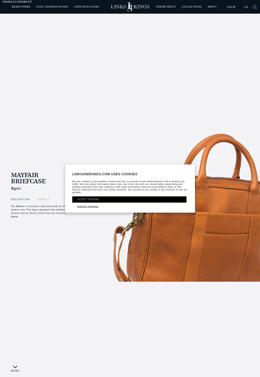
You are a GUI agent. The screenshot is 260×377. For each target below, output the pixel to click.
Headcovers (21, 7)
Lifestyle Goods (86, 7)
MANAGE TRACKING (87, 206)
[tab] (244, 7)
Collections (192, 7)
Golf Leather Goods (52, 7)
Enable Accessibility (17, 2)
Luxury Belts (166, 7)
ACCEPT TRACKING (88, 199)
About (212, 7)
